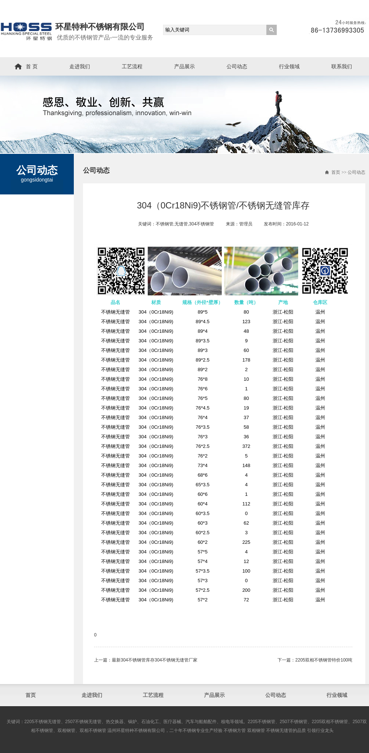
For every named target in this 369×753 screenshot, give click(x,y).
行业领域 (289, 66)
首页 (335, 172)
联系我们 (341, 66)
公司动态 (237, 66)
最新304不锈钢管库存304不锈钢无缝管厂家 (154, 660)
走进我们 (79, 66)
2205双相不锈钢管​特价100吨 (323, 660)
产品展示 (184, 66)
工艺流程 (132, 66)
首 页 (32, 66)
